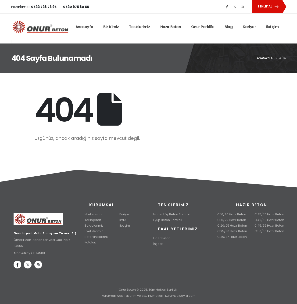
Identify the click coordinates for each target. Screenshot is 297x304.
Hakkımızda (93, 214)
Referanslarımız (96, 237)
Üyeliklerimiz (94, 231)
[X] (234, 7)
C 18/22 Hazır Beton (231, 220)
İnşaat (158, 244)
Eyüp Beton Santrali (167, 220)
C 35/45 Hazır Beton (269, 214)
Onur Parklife (203, 26)
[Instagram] (242, 7)
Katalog (90, 242)
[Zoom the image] (46, 216)
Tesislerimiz (139, 26)
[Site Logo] (40, 27)
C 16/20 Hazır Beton (231, 214)
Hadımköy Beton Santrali (171, 214)
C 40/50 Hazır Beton (269, 220)
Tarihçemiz (93, 220)
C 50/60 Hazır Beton (269, 231)
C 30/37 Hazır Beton (232, 237)
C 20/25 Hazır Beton (232, 226)
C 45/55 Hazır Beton (269, 226)
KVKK (122, 220)
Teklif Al (268, 6)
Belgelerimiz (94, 226)
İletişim (272, 26)
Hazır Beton (170, 26)
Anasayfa (84, 26)
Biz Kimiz (111, 26)
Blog (229, 26)
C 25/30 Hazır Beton (232, 231)
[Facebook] (227, 7)
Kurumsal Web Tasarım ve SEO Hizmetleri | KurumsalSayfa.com (149, 296)
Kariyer (249, 26)
